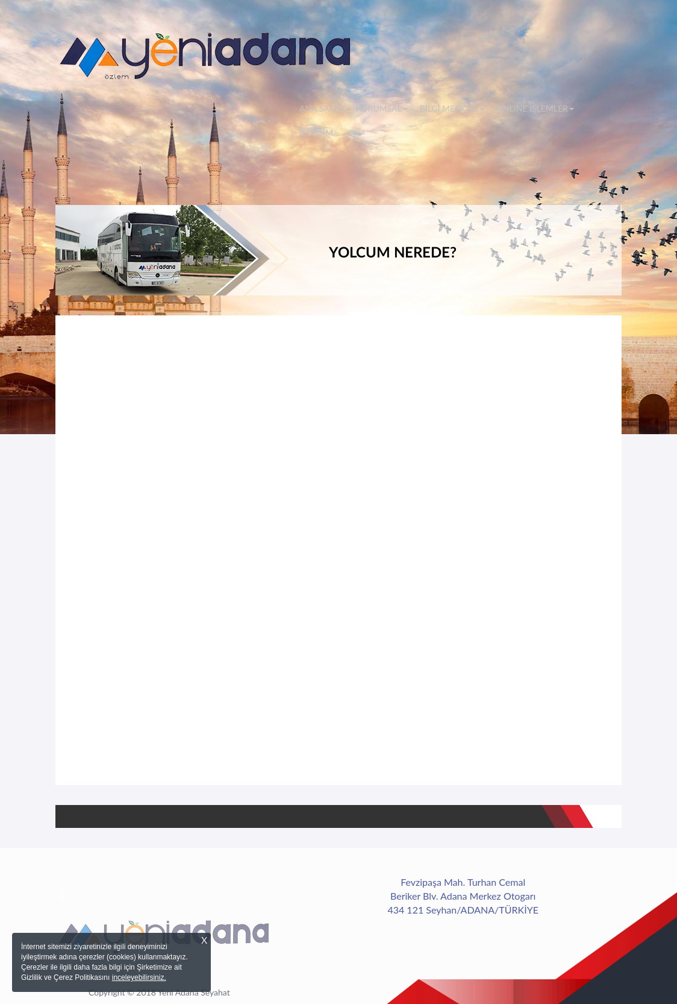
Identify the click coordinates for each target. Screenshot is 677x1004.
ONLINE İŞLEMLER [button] (535, 108)
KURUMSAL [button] (382, 108)
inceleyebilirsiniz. (139, 977)
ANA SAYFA (324, 107)
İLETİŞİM (316, 132)
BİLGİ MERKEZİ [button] (452, 108)
